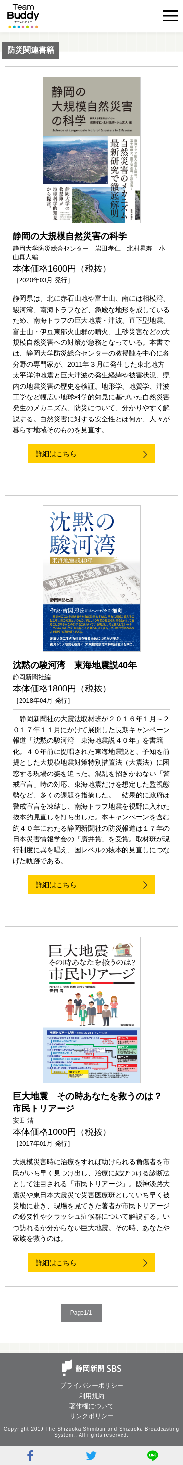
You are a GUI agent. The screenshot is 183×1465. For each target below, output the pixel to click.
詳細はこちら (56, 454)
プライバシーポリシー (91, 1385)
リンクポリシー (91, 1416)
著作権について (91, 1406)
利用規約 (91, 1396)
